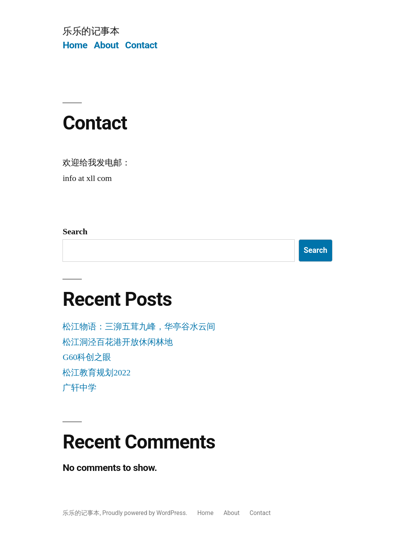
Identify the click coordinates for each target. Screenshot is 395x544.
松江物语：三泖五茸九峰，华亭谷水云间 (138, 326)
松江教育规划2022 (96, 372)
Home (74, 45)
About (106, 45)
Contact (141, 45)
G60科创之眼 (86, 357)
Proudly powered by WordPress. (145, 513)
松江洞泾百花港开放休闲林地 (117, 342)
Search (74, 231)
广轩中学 (79, 387)
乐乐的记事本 (90, 31)
